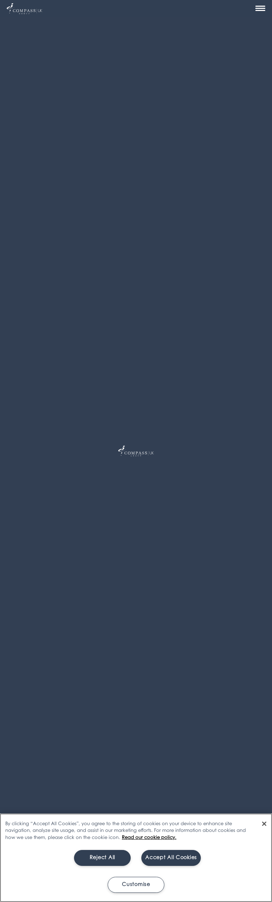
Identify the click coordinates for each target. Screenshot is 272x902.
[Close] (264, 824)
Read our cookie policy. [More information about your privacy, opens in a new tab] (149, 837)
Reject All (102, 858)
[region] (136, 857)
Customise (136, 884)
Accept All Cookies (171, 858)
